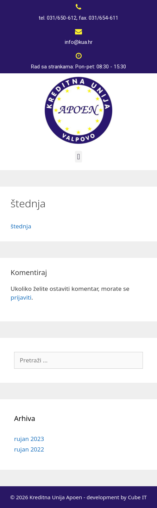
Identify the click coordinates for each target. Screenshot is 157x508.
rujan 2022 (29, 449)
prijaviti (21, 297)
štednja (21, 226)
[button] (78, 156)
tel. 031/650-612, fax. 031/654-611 (78, 18)
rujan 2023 (29, 439)
